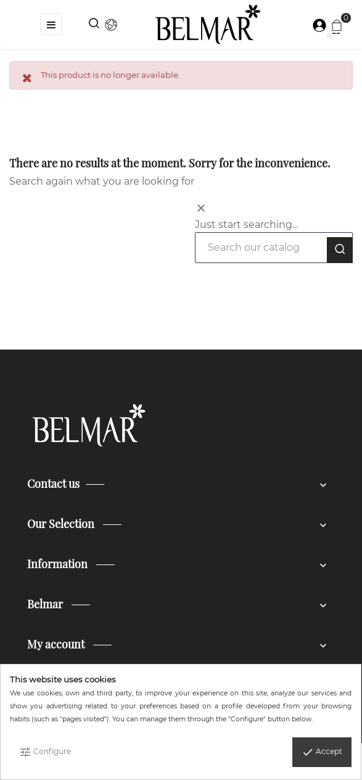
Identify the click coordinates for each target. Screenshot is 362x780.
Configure (45, 752)
